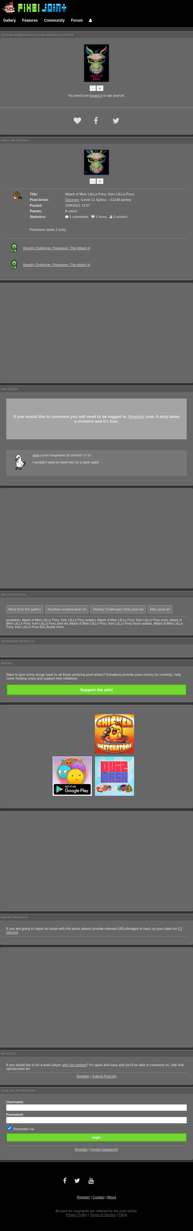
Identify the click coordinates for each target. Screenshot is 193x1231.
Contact (98, 1197)
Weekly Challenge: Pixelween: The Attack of (56, 248)
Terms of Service (103, 1215)
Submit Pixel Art (104, 1076)
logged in (96, 95)
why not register (74, 1065)
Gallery (9, 20)
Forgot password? (104, 1149)
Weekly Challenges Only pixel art (118, 609)
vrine (36, 455)
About (111, 1197)
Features (30, 20)
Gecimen (72, 200)
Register (136, 416)
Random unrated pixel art (67, 609)
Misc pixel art (160, 609)
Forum (77, 20)
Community (54, 20)
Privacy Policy (76, 1215)
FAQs (122, 1215)
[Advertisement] (96, 333)
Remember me (23, 1129)
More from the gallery (24, 609)
